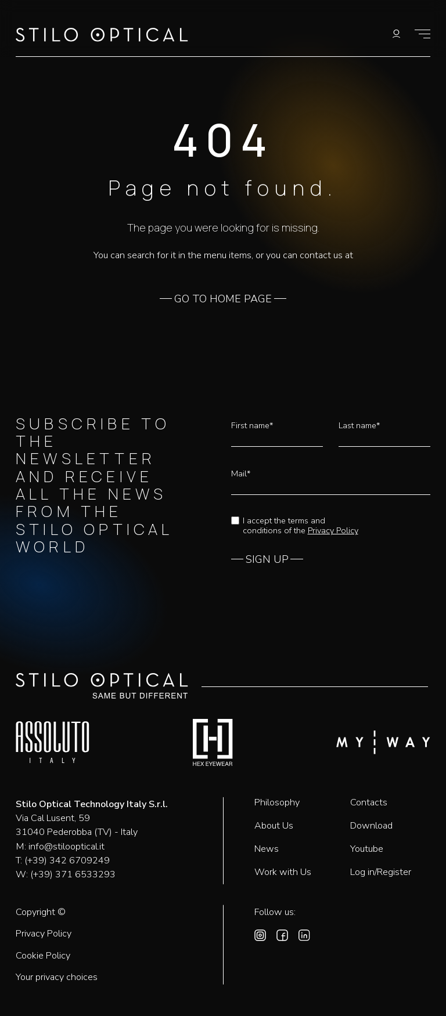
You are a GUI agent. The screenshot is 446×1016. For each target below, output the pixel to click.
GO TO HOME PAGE (223, 299)
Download (371, 825)
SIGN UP (267, 560)
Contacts (368, 802)
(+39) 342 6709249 (67, 860)
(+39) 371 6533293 (73, 874)
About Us (273, 825)
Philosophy (277, 802)
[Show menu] (422, 34)
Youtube (366, 849)
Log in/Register (380, 872)
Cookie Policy (43, 955)
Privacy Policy (333, 530)
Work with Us (282, 872)
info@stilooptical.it (66, 846)
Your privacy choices (57, 977)
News (266, 849)
